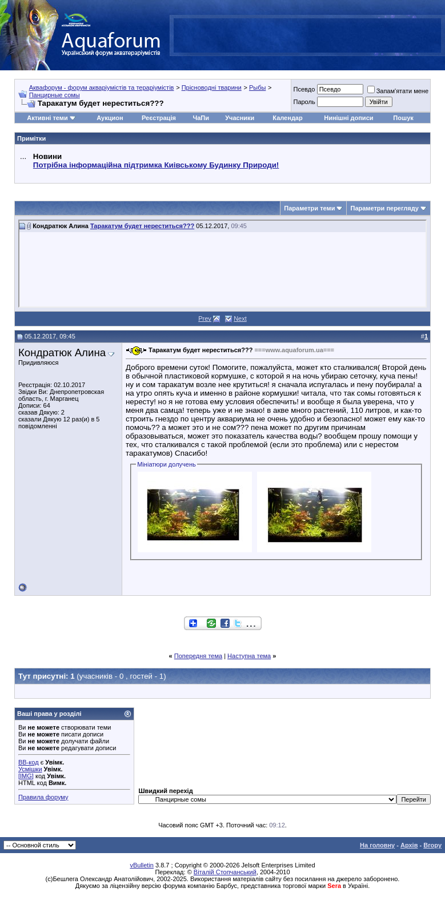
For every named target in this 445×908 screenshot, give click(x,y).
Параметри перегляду (384, 208)
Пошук (403, 117)
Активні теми (47, 117)
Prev (204, 318)
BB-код (28, 762)
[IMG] (26, 775)
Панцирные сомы (54, 94)
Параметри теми (309, 208)
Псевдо (304, 89)
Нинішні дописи (348, 117)
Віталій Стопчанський (225, 872)
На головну (377, 845)
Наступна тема (249, 655)
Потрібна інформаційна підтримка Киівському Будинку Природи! (156, 165)
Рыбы (257, 87)
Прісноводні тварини (212, 87)
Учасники (239, 117)
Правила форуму (43, 797)
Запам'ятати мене (397, 90)
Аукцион (110, 117)
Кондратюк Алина (62, 353)
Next (240, 318)
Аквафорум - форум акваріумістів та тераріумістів (101, 87)
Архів (409, 845)
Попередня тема (198, 655)
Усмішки (30, 769)
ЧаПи (201, 117)
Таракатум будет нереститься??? (142, 225)
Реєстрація (159, 117)
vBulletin (142, 865)
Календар (287, 117)
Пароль (304, 101)
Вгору (432, 845)
